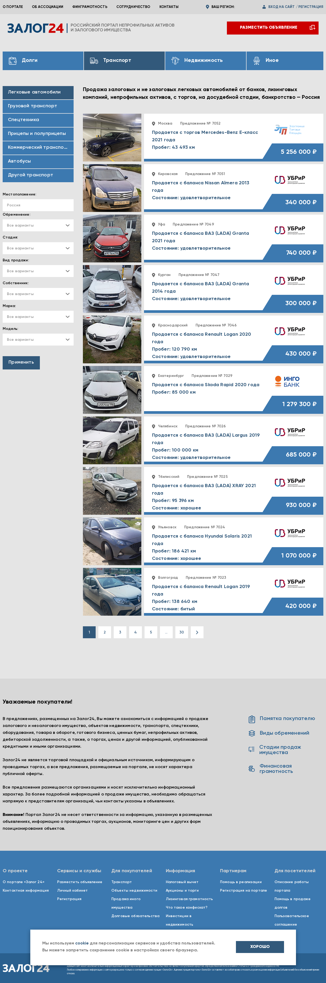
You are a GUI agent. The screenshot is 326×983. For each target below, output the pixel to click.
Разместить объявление (80, 882)
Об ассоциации (47, 7)
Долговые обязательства (135, 916)
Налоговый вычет (182, 882)
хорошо (260, 947)
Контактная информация (26, 890)
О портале (13, 7)
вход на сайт (281, 7)
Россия (13, 205)
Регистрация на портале (243, 890)
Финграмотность (89, 7)
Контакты (169, 7)
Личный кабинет (72, 890)
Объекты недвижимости (134, 890)
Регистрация (69, 899)
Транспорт (121, 882)
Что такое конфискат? (187, 907)
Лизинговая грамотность (189, 899)
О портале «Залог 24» (23, 882)
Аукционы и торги (182, 890)
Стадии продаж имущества (275, 750)
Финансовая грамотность (271, 769)
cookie (82, 943)
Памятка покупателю (282, 719)
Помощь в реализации (241, 882)
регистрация (310, 7)
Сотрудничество (133, 7)
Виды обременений (279, 733)
